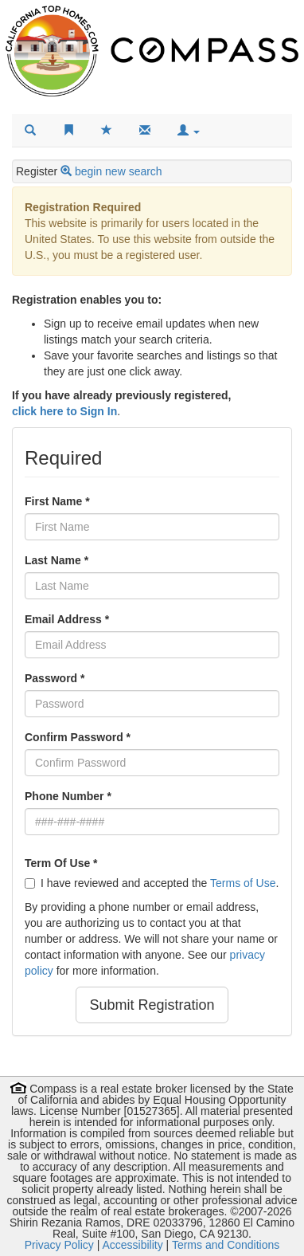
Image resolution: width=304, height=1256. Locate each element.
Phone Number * (68, 796)
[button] (188, 130)
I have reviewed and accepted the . (152, 883)
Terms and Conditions (225, 1244)
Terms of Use (242, 883)
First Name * (57, 501)
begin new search (118, 171)
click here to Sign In (64, 411)
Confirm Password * (78, 737)
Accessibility (132, 1244)
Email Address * (67, 619)
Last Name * (56, 560)
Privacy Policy (59, 1244)
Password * (54, 678)
